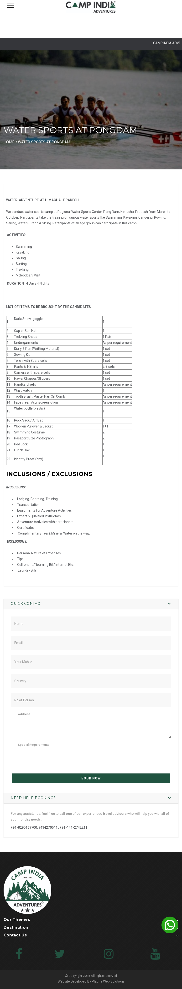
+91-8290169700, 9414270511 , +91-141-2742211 (49, 827)
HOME (9, 142)
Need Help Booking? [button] (33, 798)
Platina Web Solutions (108, 981)
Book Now (91, 778)
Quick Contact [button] (26, 603)
